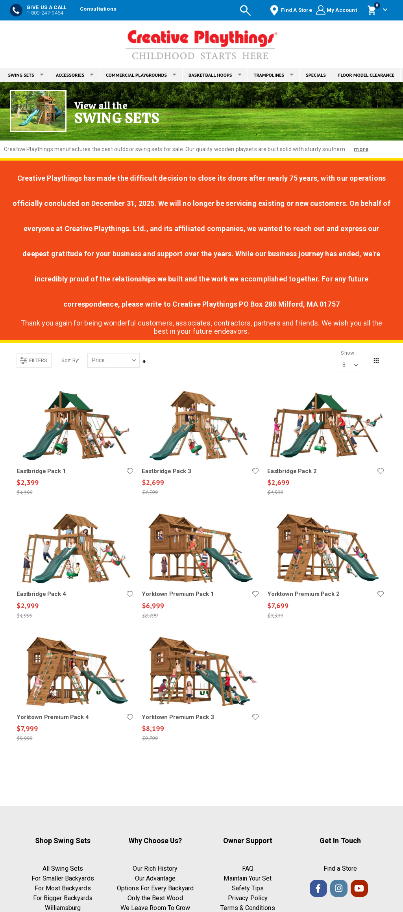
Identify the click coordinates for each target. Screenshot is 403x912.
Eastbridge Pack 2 (291, 471)
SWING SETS (26, 75)
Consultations (98, 9)
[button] (130, 471)
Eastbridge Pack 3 (166, 471)
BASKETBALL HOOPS (215, 75)
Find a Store (340, 869)
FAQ (247, 869)
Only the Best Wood (155, 898)
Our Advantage (155, 878)
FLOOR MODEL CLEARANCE (366, 75)
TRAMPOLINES (274, 75)
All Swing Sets (63, 869)
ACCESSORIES (75, 75)
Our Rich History (155, 869)
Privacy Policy (248, 898)
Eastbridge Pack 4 (41, 594)
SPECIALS (316, 75)
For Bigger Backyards (62, 898)
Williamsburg (63, 908)
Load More (200, 778)
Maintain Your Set (248, 878)
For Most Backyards (63, 888)
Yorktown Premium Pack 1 (178, 594)
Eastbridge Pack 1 (41, 471)
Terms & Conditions (247, 908)
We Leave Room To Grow (155, 908)
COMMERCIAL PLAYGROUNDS (141, 75)
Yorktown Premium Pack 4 (53, 717)
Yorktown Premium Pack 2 (303, 594)
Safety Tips (248, 888)
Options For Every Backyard (155, 888)
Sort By (69, 360)
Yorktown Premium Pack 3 (178, 717)
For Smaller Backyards (62, 878)
